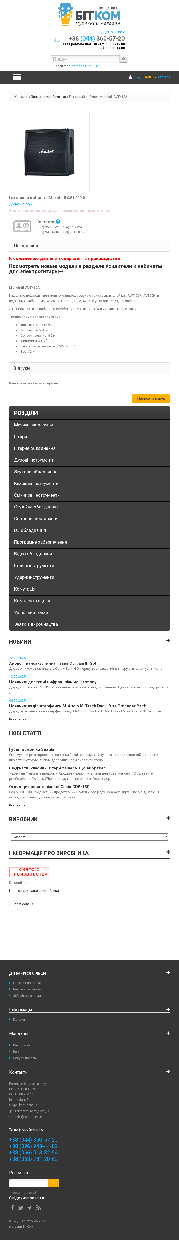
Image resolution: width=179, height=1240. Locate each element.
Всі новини (17, 719)
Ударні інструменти (34, 577)
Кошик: (151, 77)
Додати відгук (20, 204)
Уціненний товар (31, 612)
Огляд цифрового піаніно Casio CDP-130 (49, 786)
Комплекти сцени (32, 600)
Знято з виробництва (48, 97)
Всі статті (17, 805)
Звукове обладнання (35, 471)
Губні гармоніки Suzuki (31, 749)
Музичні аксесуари (33, 424)
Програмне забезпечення (40, 542)
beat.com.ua (24, 904)
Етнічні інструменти (34, 565)
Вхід (137, 77)
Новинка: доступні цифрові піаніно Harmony (53, 682)
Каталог (21, 97)
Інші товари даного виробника (34, 891)
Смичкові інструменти (37, 495)
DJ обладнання (30, 530)
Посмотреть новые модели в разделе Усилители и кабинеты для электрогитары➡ (85, 269)
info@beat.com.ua (29, 1117)
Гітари (20, 436)
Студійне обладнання (36, 506)
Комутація (24, 589)
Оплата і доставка (27, 983)
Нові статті (25, 733)
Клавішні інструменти (36, 483)
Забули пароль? (25, 1058)
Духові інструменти (34, 460)
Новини (20, 642)
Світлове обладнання (36, 518)
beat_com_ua (40, 1111)
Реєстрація (21, 1045)
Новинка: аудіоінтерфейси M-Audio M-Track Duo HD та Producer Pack (77, 706)
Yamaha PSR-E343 (85, 66)
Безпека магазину (27, 989)
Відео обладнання (33, 553)
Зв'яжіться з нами (27, 996)
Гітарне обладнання (34, 448)
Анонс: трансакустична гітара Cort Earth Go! (52, 663)
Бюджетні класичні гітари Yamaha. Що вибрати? (57, 768)
